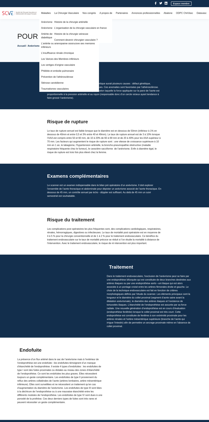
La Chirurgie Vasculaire (66, 13)
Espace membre (181, 3)
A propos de (105, 13)
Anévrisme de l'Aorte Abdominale (47, 46)
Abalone (168, 13)
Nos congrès (89, 13)
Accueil (21, 46)
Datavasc (202, 13)
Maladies (46, 13)
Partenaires (122, 13)
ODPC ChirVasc (184, 13)
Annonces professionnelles (146, 13)
